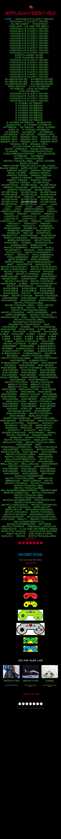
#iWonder (19, 331)
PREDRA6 (41, 177)
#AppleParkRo (41, 257)
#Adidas (12, 408)
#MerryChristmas (13, 432)
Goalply (7, 536)
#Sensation (9, 235)
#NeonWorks (48, 300)
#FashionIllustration (16, 447)
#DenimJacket (29, 396)
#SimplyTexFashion (44, 504)
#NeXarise (9, 389)
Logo (43, 204)
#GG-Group (45, 305)
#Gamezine (43, 230)
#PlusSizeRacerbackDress (19, 490)
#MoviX (26, 293)
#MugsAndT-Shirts (42, 514)
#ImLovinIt (14, 252)
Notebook (17, 88)
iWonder (34, 331)
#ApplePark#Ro (44, 293)
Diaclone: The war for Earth (29, 26)
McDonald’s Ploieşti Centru (29, 28)
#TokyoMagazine (44, 326)
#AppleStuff (29, 168)
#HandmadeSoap (13, 516)
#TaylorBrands (43, 254)
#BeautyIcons (17, 384)
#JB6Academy (47, 346)
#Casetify (14, 430)
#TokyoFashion (38, 379)
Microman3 (39, 23)
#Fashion (11, 427)
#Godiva (29, 249)
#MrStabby (47, 343)
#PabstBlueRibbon (20, 230)
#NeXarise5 (10, 297)
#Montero (11, 242)
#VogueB (17, 334)
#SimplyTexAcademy (38, 252)
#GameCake (8, 329)
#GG (54, 312)
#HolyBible (45, 249)
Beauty (22, 519)
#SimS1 (20, 536)
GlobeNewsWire (16, 79)
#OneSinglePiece (19, 410)
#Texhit (9, 254)
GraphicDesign (34, 208)
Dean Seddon (17, 86)
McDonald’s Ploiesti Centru (29, 52)
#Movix (30, 307)
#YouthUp (48, 341)
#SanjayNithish (29, 389)
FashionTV (51, 220)
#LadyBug (16, 307)
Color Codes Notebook (29, 146)
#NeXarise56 (47, 374)
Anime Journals (16, 148)
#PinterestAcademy (40, 261)
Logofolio (11, 216)
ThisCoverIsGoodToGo (36, 151)
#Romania (47, 473)
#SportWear (49, 490)
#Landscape (48, 403)
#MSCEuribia (12, 228)
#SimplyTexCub (22, 295)
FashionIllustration (42, 526)
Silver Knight (20, 23)
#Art (10, 264)
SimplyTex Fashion (13, 531)
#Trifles (26, 408)
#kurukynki (44, 122)
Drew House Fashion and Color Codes (29, 165)
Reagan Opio (46, 134)
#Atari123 (13, 233)
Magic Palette (16, 533)
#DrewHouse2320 (15, 237)
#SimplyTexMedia (15, 271)
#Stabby (7, 348)
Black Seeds (9, 168)
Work (8, 18)
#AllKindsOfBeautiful (21, 459)
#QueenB (50, 353)
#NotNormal (29, 235)
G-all (50, 247)
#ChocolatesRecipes (29, 475)
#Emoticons (42, 240)
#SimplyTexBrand (15, 247)
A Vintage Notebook (29, 103)
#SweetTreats (42, 435)
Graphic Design (17, 170)
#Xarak (25, 326)
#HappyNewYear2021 (16, 418)
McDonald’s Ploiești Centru (34, 18)
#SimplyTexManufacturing (29, 309)
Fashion (29, 196)
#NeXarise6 (9, 396)
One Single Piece (40, 533)
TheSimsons (9, 528)
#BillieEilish (9, 463)
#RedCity (23, 254)
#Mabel (26, 242)
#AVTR (48, 480)
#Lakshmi (51, 367)
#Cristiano (44, 233)
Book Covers (46, 127)
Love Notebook (39, 86)
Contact (30, 538)
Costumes (8, 519)
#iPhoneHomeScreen (39, 509)
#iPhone (35, 271)
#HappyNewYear (44, 418)
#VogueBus (8, 283)
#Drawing (45, 454)
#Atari (9, 273)
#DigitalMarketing (16, 492)
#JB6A (23, 283)
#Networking (32, 480)
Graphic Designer (15, 187)
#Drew (51, 432)
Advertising (41, 182)
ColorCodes (46, 153)
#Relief (28, 233)
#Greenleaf (19, 245)
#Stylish (44, 430)
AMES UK (13, 129)
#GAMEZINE (24, 264)
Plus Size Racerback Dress (38, 528)
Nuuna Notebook (41, 148)
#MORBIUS (45, 225)
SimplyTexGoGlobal (43, 536)
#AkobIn (47, 273)
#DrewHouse (38, 245)
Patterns (45, 523)
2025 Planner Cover (29, 55)
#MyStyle (45, 459)
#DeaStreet (49, 276)
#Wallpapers (9, 377)
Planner (12, 151)
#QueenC (12, 355)
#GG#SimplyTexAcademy (29, 321)
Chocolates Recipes (43, 531)
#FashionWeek (44, 242)
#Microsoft (13, 249)
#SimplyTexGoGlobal (29, 158)
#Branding (45, 478)
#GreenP (36, 247)
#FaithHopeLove (45, 499)
